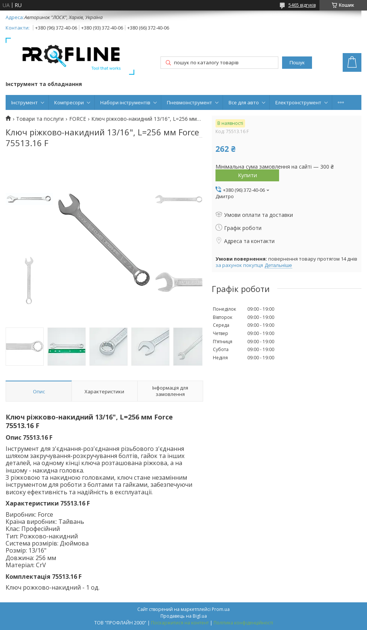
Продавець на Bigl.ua (183, 616)
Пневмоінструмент (189, 102)
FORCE (77, 119)
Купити (247, 175)
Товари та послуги (40, 119)
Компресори (69, 102)
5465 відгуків (302, 5)
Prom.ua (221, 609)
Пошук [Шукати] (297, 62)
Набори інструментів (125, 102)
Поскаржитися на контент (180, 623)
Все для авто (244, 102)
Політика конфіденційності (243, 623)
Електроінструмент (298, 102)
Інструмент (24, 102)
